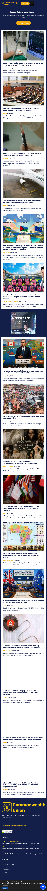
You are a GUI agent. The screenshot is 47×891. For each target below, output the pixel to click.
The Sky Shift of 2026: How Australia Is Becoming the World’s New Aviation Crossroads (22, 202)
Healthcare (6, 158)
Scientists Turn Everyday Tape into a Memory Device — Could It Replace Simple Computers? (21, 647)
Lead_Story (6, 252)
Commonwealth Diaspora (10, 301)
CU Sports (5, 697)
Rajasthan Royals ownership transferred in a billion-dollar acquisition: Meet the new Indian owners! (21, 297)
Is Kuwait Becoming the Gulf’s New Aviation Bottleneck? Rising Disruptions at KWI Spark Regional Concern (20, 785)
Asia (4, 513)
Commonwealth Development (10, 841)
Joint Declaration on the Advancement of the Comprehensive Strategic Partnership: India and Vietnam (22, 508)
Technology (6, 68)
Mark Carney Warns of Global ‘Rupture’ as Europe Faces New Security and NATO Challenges (23, 372)
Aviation (5, 205)
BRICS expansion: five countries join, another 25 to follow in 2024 (21, 843)
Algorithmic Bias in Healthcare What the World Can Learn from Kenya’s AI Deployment (23, 64)
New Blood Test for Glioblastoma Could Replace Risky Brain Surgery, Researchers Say (22, 154)
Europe (5, 376)
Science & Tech (7, 650)
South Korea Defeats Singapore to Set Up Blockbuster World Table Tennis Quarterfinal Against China (21, 692)
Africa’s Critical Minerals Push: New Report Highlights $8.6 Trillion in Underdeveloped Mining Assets (22, 555)
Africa (4, 421)
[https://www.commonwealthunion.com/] (8, 3)
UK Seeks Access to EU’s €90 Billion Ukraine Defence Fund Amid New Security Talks (23, 601)
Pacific (5, 113)
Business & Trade (8, 560)
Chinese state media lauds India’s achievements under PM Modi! (20, 848)
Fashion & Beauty (8, 466)
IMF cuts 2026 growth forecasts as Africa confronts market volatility (23, 417)
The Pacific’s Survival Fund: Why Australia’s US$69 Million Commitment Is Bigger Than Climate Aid (23, 739)
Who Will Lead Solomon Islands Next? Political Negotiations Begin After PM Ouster (21, 109)
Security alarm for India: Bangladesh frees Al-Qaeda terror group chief (22, 854)
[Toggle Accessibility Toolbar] (43, 887)
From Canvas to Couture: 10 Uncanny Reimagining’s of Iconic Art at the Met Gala (20, 462)
